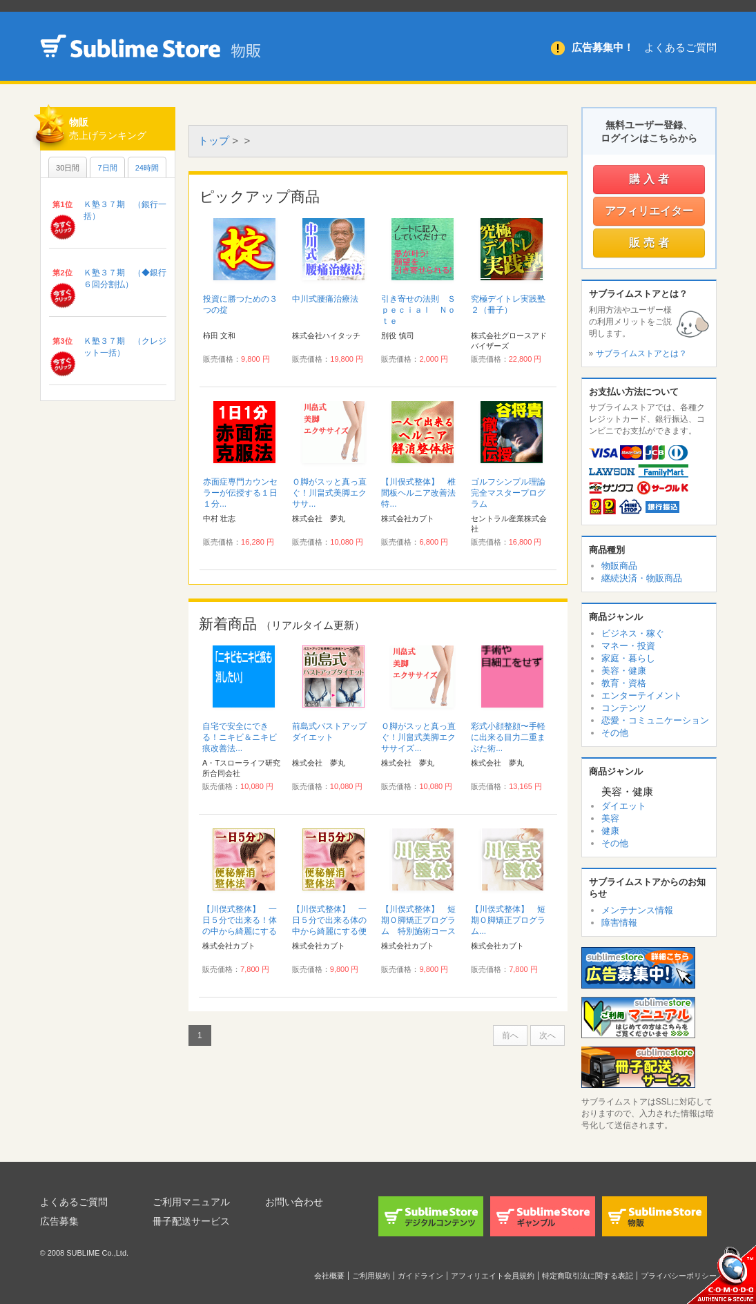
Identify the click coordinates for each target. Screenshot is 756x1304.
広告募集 (59, 1221)
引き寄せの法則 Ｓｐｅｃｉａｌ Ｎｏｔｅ (418, 310)
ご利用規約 (371, 1276)
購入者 (650, 179)
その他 (614, 733)
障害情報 (619, 922)
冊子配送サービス (191, 1221)
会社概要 (329, 1276)
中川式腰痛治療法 (325, 299)
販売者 (650, 243)
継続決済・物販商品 (641, 578)
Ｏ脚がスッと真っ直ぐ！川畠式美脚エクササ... (329, 493)
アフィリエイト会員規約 (492, 1276)
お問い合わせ (294, 1201)
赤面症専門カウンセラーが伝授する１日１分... (240, 493)
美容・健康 (623, 670)
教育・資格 (623, 683)
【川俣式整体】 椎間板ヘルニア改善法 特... (422, 493)
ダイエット (623, 806)
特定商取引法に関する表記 (587, 1276)
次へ (547, 1035)
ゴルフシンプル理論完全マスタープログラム (508, 493)
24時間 (147, 168)
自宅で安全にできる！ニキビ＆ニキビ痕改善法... (239, 737)
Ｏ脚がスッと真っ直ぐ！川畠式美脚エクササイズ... (418, 737)
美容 (610, 818)
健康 (610, 831)
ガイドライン (420, 1276)
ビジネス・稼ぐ (632, 633)
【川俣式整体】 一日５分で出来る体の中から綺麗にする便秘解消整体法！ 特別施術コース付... (329, 931)
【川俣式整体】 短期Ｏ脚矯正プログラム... (508, 920)
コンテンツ (623, 708)
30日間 (67, 168)
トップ (213, 140)
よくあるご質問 (680, 47)
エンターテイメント (641, 695)
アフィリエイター (649, 211)
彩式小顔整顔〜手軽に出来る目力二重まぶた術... (508, 737)
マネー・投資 (628, 646)
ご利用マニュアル (191, 1201)
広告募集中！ (603, 47)
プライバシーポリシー (679, 1276)
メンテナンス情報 (637, 910)
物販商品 (619, 566)
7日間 (107, 168)
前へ (510, 1035)
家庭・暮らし (628, 658)
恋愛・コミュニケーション (655, 720)
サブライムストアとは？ (641, 353)
